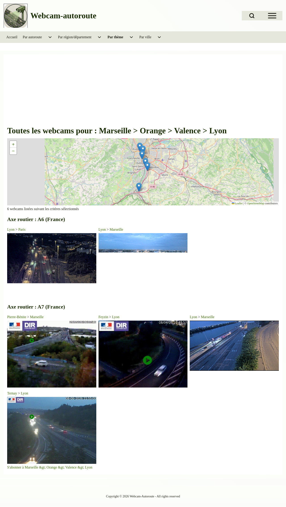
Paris (21, 229)
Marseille (116, 229)
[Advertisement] (143, 91)
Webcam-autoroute (63, 15)
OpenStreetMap (255, 203)
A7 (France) (51, 307)
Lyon (11, 229)
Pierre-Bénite (16, 317)
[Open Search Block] (252, 15)
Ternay (12, 393)
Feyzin (103, 317)
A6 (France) (51, 219)
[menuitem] (12, 37)
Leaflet (237, 203)
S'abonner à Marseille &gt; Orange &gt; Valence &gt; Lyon (49, 467)
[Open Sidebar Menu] (272, 15)
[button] (147, 166)
